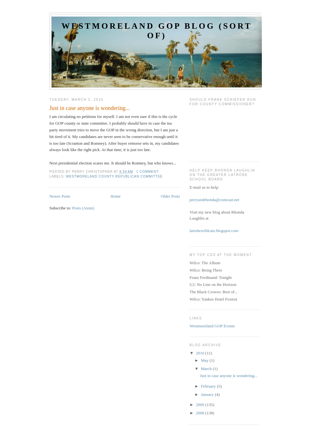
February (209, 386)
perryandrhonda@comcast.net (214, 199)
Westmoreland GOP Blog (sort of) (156, 30)
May (205, 360)
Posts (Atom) (83, 208)
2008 (200, 413)
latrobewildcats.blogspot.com (214, 230)
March (207, 368)
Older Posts (170, 196)
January (208, 394)
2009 (200, 404)
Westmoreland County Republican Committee (114, 176)
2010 (200, 353)
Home (116, 196)
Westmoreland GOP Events (212, 326)
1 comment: (148, 171)
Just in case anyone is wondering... (89, 108)
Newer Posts (59, 196)
